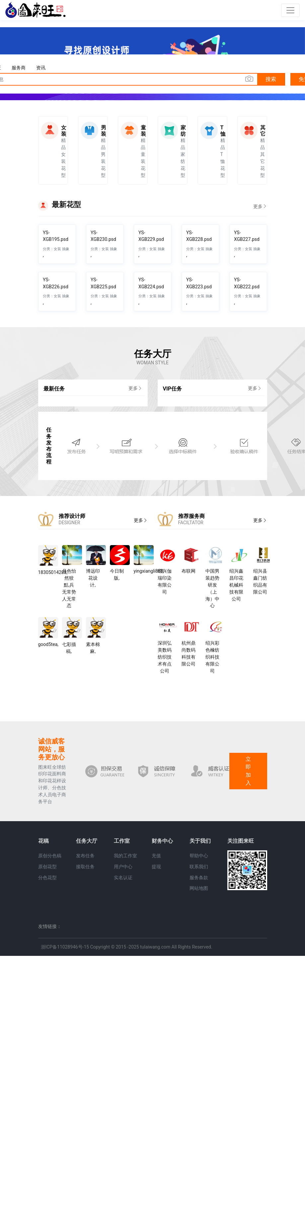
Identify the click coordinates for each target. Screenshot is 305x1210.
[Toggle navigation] (290, 10)
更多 (260, 206)
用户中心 (123, 866)
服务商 (19, 67)
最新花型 (66, 204)
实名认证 (123, 877)
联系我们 (199, 866)
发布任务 (85, 855)
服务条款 (199, 877)
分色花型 (47, 877)
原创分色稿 (49, 855)
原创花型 (47, 866)
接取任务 (85, 866)
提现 (156, 866)
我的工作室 (125, 855)
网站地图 (199, 888)
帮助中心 (199, 855)
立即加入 (248, 771)
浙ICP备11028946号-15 (65, 947)
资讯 (40, 67)
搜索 (271, 79)
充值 (156, 855)
